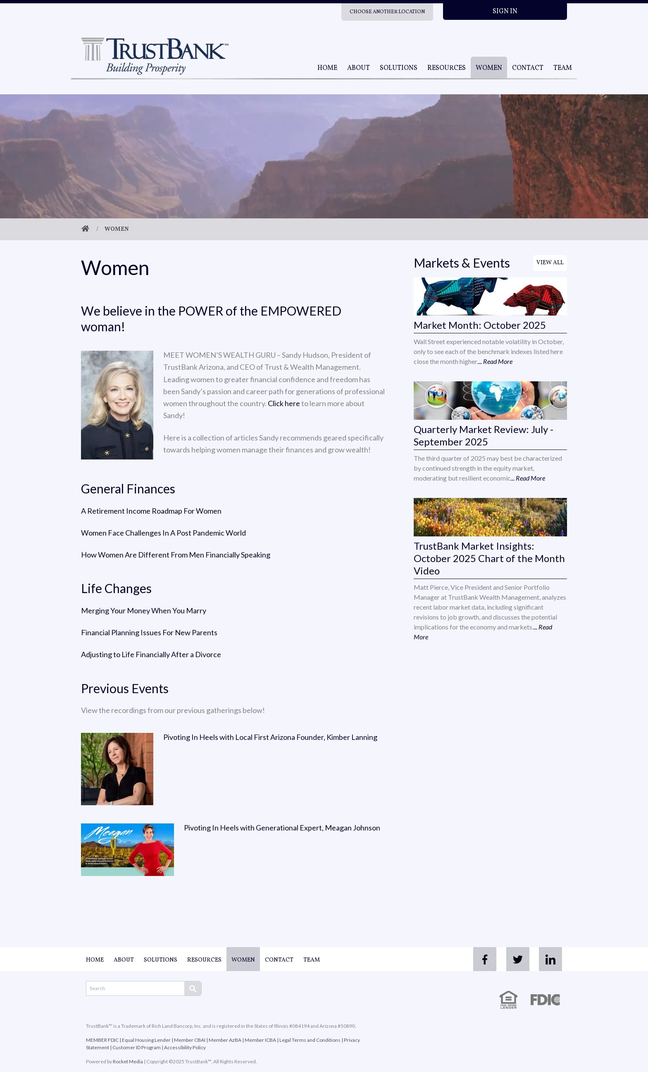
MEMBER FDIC (102, 1040)
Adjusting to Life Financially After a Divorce (151, 654)
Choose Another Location (387, 12)
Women (489, 68)
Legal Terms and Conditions (310, 1040)
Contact (527, 68)
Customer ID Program (136, 1047)
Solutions (398, 68)
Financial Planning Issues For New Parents (149, 632)
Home (327, 68)
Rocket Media (128, 1061)
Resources (446, 68)
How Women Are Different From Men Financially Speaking (175, 554)
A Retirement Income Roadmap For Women (151, 510)
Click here (284, 403)
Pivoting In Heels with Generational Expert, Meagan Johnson (282, 827)
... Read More (495, 361)
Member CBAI (189, 1040)
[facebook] (484, 959)
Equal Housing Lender (146, 1040)
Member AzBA (225, 1040)
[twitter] (517, 959)
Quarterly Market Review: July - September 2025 (483, 435)
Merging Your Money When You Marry (143, 610)
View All (550, 263)
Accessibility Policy (185, 1047)
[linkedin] (550, 959)
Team (562, 68)
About (358, 68)
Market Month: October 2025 (480, 325)
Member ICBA (260, 1040)
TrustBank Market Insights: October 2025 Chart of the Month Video (489, 558)
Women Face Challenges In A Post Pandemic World (163, 532)
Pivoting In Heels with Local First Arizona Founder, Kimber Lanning (270, 737)
